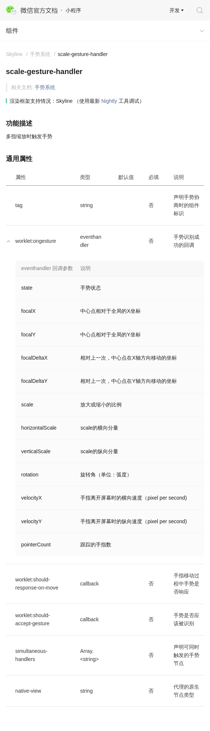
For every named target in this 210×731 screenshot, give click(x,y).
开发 (174, 10)
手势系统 (45, 87)
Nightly (109, 101)
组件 (12, 30)
